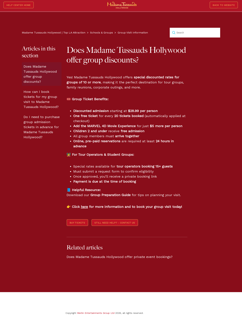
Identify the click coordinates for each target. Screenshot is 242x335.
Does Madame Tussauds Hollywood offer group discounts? (40, 74)
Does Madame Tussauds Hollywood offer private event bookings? (120, 257)
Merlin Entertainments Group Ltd (95, 313)
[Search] (195, 33)
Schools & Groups (101, 32)
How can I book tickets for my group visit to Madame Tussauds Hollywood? (41, 99)
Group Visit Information (133, 32)
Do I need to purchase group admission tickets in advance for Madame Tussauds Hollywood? (42, 127)
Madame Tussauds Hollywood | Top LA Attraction (53, 32)
